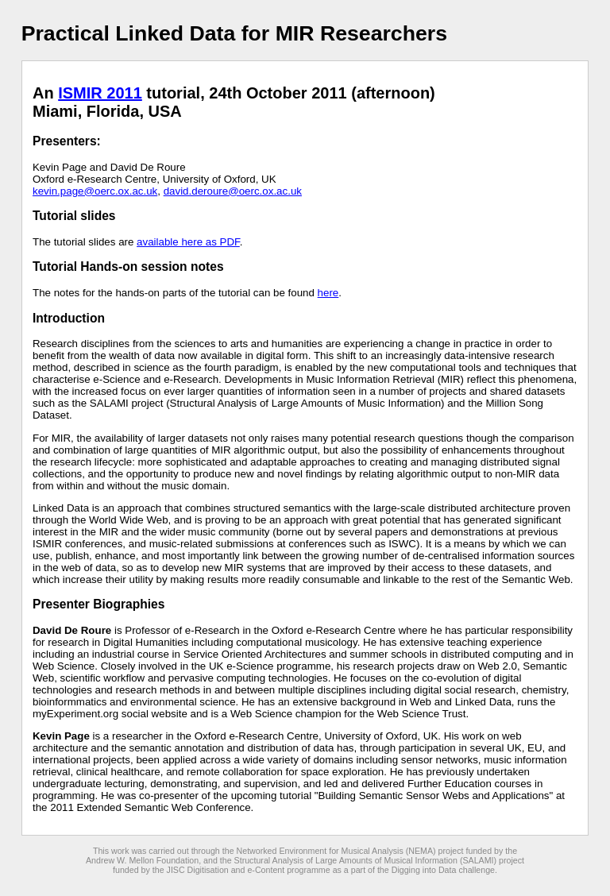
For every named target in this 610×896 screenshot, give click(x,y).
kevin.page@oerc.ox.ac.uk (95, 191)
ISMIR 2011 (100, 93)
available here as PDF (188, 242)
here (328, 293)
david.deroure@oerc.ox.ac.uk (233, 191)
